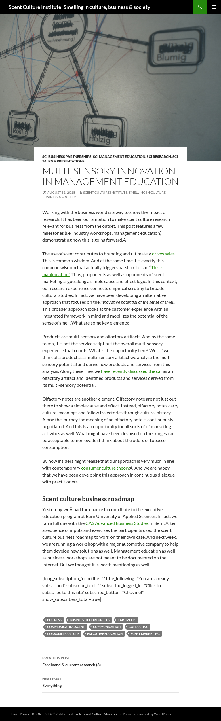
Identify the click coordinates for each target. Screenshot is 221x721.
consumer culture (63, 633)
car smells (127, 620)
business (54, 620)
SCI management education (119, 156)
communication (107, 627)
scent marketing (145, 633)
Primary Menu (214, 7)
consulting (138, 627)
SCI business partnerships (67, 156)
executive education (105, 633)
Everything (110, 681)
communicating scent (66, 627)
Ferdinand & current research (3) (110, 660)
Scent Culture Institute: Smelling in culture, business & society (79, 7)
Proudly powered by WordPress (147, 714)
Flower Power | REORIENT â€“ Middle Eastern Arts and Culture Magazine (64, 714)
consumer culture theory (105, 467)
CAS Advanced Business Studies (117, 523)
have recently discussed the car (132, 371)
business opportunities (90, 620)
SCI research (159, 156)
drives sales (163, 253)
